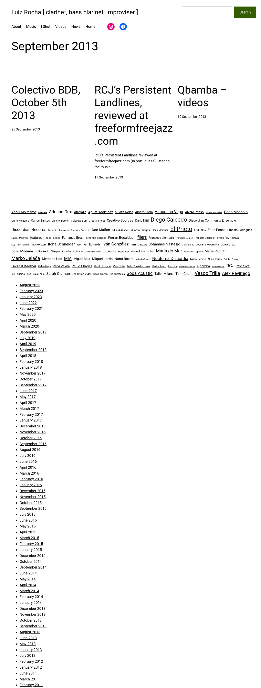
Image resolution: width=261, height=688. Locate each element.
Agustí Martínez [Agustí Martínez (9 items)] (100, 212)
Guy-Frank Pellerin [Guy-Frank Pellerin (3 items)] (20, 244)
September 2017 (33, 385)
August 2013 (30, 632)
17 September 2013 (109, 177)
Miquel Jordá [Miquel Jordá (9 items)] (102, 259)
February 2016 (31, 479)
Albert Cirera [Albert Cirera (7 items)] (144, 212)
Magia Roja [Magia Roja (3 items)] (123, 251)
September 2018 (33, 350)
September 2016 (33, 444)
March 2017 (29, 408)
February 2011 (31, 685)
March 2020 (29, 326)
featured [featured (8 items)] (36, 238)
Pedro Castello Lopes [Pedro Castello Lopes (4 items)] (138, 266)
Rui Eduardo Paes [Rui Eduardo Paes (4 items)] (21, 274)
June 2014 (28, 573)
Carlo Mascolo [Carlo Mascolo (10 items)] (236, 212)
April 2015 (28, 532)
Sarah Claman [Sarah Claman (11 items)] (58, 273)
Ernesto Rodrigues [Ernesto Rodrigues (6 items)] (239, 230)
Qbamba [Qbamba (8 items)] (203, 266)
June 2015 (28, 520)
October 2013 (31, 620)
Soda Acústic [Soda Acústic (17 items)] (140, 273)
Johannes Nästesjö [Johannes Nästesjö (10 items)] (164, 244)
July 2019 (27, 338)
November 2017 (33, 373)
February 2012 (31, 661)
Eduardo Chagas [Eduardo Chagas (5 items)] (139, 230)
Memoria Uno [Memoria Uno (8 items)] (52, 259)
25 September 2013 (25, 129)
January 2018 (31, 367)
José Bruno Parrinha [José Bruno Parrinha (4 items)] (207, 244)
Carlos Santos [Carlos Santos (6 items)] (40, 220)
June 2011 (28, 673)
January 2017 (31, 420)
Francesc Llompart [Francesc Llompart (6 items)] (161, 238)
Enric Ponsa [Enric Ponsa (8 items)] (217, 230)
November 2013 (33, 614)
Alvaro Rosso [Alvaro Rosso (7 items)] (194, 212)
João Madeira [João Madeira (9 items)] (22, 251)
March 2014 (29, 591)
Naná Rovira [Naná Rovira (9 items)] (124, 259)
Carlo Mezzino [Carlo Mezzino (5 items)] (20, 220)
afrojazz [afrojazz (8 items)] (80, 212)
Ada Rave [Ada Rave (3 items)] (42, 212)
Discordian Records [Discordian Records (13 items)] (28, 229)
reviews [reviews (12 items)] (243, 266)
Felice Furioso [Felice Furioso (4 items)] (52, 237)
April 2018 (28, 355)
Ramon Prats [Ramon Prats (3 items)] (218, 266)
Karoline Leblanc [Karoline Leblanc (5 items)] (72, 251)
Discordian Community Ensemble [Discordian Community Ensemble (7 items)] (212, 220)
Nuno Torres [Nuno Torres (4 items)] (215, 259)
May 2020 (28, 314)
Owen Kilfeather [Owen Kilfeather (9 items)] (23, 266)
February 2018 (31, 361)
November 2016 (33, 432)
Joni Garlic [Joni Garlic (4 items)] (188, 244)
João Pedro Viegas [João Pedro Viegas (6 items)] (47, 251)
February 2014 (31, 596)
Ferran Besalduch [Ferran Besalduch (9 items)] (121, 237)
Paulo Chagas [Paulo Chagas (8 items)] (82, 266)
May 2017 (28, 397)
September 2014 (33, 567)
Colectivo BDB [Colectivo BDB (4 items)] (79, 220)
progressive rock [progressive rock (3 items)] (187, 266)
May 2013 (28, 644)
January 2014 (31, 602)
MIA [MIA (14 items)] (68, 258)
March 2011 (29, 679)
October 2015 (31, 503)
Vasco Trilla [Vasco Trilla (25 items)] (207, 273)
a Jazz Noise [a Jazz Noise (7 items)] (124, 212)
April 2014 (28, 585)
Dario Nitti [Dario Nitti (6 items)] (142, 220)
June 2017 (28, 391)
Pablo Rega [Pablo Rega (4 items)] (44, 266)
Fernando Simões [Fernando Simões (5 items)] (95, 237)
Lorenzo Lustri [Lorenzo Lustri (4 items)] (93, 251)
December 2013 (32, 608)
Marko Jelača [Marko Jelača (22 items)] (25, 258)
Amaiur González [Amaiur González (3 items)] (214, 212)
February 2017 (31, 414)
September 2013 (33, 626)
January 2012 (31, 667)
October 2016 (31, 438)
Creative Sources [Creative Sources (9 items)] (120, 220)
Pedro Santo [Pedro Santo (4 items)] (159, 266)
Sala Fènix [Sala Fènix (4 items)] (38, 274)
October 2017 (31, 379)
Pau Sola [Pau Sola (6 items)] (119, 266)
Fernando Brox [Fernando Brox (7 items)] (72, 238)
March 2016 (29, 473)
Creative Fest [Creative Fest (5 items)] (97, 220)
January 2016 (31, 485)
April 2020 (28, 320)
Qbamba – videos (202, 96)
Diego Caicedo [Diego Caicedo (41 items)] (169, 219)
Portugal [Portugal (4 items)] (173, 266)
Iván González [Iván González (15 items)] (116, 244)
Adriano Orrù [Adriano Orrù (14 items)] (60, 211)
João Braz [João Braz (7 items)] (228, 244)
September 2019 (33, 332)
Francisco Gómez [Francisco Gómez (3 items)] (184, 238)
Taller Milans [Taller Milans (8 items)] (164, 274)
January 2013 (31, 650)
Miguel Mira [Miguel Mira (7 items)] (81, 259)
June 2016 (28, 461)
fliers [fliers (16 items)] (142, 237)
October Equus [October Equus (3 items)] (231, 259)
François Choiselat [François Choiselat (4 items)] (205, 237)
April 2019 (28, 344)
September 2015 (33, 508)
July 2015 (27, 514)
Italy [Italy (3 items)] (79, 244)
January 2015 (31, 550)
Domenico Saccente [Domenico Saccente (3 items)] (80, 230)
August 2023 (30, 285)
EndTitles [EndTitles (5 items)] (200, 230)
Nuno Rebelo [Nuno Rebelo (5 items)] (198, 259)
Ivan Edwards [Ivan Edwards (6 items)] (92, 244)
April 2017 (28, 402)
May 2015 (28, 526)
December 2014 (32, 555)
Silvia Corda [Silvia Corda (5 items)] (100, 273)
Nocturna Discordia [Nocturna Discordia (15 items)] (170, 258)
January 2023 (31, 297)
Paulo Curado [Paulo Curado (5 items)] (102, 266)
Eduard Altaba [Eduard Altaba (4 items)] (120, 230)
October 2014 (31, 561)
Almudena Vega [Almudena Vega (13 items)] (169, 212)
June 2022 (28, 303)
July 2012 (27, 655)
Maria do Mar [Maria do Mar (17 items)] (169, 250)
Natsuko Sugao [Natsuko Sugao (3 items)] (143, 259)
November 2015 (33, 497)
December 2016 (32, 426)
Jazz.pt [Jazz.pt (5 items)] (142, 244)
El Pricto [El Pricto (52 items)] (181, 228)
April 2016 (28, 467)
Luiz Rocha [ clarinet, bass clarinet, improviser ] (74, 12)
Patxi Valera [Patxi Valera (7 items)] (61, 266)
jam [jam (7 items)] (133, 244)
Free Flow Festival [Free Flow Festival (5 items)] (228, 237)
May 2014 (28, 579)
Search (245, 12)
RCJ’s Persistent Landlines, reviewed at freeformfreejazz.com (134, 115)
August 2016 (30, 449)
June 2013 (28, 638)
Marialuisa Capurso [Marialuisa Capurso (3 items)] (193, 251)
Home (90, 26)
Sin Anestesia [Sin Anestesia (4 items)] (117, 274)
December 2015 (32, 491)
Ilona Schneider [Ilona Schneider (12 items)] (61, 244)
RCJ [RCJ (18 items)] (230, 265)
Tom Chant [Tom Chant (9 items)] (184, 274)
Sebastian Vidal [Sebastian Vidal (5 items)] (81, 273)
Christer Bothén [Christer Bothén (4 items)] (60, 220)
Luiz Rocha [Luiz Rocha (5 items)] (109, 251)
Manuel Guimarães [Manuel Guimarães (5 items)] (142, 251)
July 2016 (27, 455)
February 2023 (31, 291)
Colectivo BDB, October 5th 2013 (45, 103)
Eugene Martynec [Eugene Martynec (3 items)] (19, 238)
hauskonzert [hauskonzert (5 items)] (38, 244)
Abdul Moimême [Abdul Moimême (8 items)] (23, 212)
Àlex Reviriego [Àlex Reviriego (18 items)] (236, 273)
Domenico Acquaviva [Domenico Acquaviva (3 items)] (58, 230)
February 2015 (31, 544)
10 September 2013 (192, 117)
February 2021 (31, 308)
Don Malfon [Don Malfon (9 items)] (101, 230)
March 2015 (29, 538)
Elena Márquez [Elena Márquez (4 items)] (160, 230)
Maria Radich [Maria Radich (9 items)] (215, 251)
